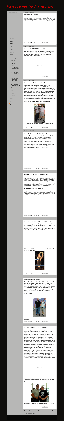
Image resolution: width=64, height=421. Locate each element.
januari (12, 96)
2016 (11, 51)
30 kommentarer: (37, 127)
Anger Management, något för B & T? (33, 14)
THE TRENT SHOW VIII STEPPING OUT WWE (35, 133)
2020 (11, 44)
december (13, 57)
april (12, 92)
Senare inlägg (27, 410)
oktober (12, 60)
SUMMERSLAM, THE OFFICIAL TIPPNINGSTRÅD (36, 174)
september (13, 61)
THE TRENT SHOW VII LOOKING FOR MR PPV (35, 327)
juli (11, 87)
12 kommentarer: (37, 273)
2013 (11, 55)
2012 (11, 98)
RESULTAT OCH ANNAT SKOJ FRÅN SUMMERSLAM (37, 101)
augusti (12, 63)
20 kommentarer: (37, 168)
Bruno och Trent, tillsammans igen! (32, 279)
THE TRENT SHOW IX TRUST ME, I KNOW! (34, 48)
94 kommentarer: (37, 215)
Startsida (40, 410)
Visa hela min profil (12, 104)
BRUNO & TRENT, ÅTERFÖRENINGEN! (32, 295)
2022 (11, 41)
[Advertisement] (14, 30)
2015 (11, 52)
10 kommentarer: (37, 321)
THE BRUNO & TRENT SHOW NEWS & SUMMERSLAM (37, 221)
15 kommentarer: (37, 42)
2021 (11, 43)
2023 (11, 40)
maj (11, 90)
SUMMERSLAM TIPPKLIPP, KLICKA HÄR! (34, 188)
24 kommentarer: (37, 76)
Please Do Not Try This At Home (30, 6)
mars (12, 93)
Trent (11, 103)
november (13, 58)
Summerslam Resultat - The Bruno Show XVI (34, 82)
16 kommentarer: (37, 406)
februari (12, 95)
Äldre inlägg (52, 410)
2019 (11, 46)
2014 (11, 54)
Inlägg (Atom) (32, 413)
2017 (11, 49)
